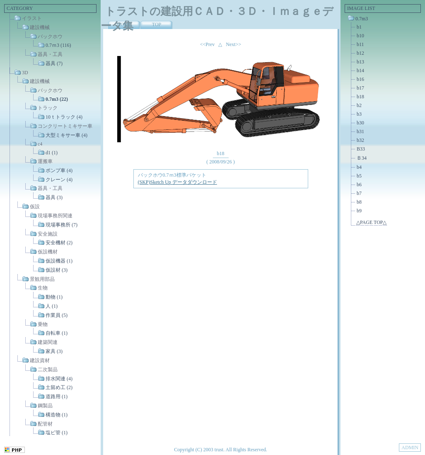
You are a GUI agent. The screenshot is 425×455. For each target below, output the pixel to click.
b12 (360, 53)
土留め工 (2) (59, 387)
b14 (360, 70)
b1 (359, 27)
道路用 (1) (57, 396)
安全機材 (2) (59, 243)
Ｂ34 (362, 158)
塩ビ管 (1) (57, 433)
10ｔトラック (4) (64, 117)
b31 (360, 131)
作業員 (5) (57, 315)
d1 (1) (52, 153)
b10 (360, 36)
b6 (359, 184)
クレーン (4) (59, 179)
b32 (360, 140)
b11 (360, 44)
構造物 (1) (57, 415)
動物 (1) (54, 297)
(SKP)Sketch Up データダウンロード (177, 182)
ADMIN (409, 447)
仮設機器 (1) (59, 261)
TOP (156, 24)
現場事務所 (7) (61, 225)
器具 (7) (54, 63)
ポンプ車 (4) (59, 170)
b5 (359, 176)
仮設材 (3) (57, 270)
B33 (361, 149)
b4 (359, 167)
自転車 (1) (57, 333)
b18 (360, 97)
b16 (360, 79)
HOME (124, 24)
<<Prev (207, 44)
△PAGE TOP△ (371, 222)
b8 (359, 202)
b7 (359, 193)
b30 (360, 123)
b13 (360, 62)
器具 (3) (54, 197)
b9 (359, 211)
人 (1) (52, 306)
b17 (360, 88)
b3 (359, 114)
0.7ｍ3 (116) (58, 45)
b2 (359, 105)
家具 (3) (54, 351)
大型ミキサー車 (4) (66, 135)
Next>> (233, 44)
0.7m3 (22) (57, 99)
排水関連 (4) (59, 378)
